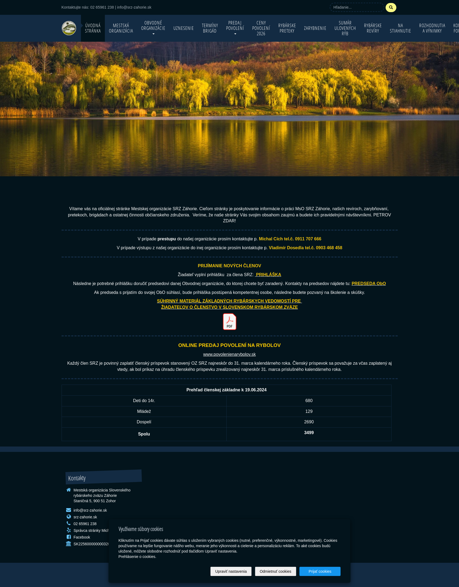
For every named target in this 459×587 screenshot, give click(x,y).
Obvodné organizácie (153, 27)
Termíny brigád (210, 28)
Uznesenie (183, 28)
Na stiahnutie (400, 28)
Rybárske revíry (373, 28)
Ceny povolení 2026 (261, 28)
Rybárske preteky (287, 28)
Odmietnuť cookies (275, 571)
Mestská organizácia (121, 28)
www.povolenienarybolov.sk (229, 354)
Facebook (82, 537)
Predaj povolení (235, 27)
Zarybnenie (315, 28)
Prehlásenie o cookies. (137, 556)
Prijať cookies (320, 571)
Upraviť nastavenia (231, 571)
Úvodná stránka (93, 28)
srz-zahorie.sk (85, 517)
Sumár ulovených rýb (345, 28)
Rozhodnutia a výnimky (432, 28)
